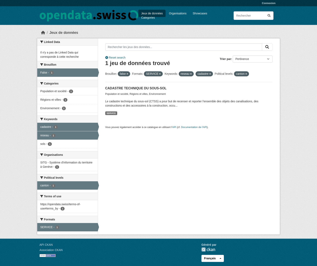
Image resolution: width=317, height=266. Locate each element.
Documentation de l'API (194, 127)
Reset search (115, 57)
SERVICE (111, 113)
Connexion (269, 3)
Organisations (177, 13)
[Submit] (269, 15)
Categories (148, 17)
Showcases (200, 13)
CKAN (208, 249)
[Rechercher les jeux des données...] (253, 15)
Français (210, 258)
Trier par (225, 59)
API (174, 127)
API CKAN (46, 244)
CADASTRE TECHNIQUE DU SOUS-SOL (136, 88)
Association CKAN (51, 250)
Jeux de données (152, 13)
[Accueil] (43, 33)
